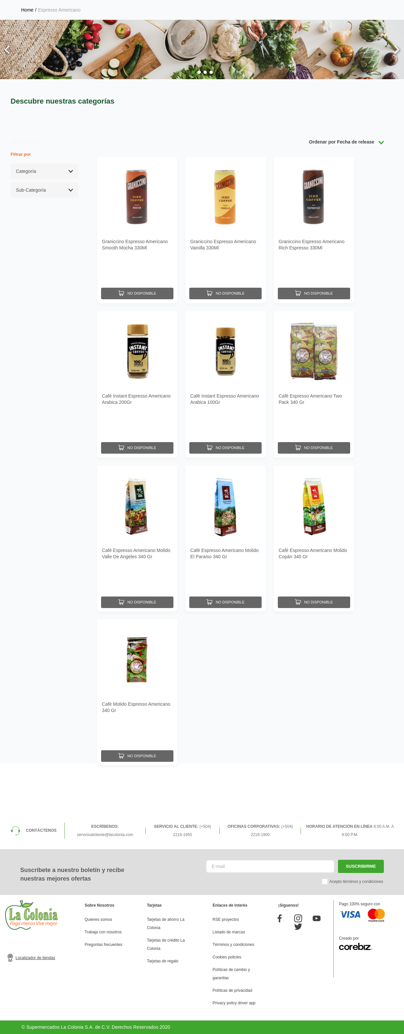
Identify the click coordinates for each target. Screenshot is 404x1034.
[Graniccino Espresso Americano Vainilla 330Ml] (225, 230)
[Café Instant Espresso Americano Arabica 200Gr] (137, 383)
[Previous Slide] (7, 49)
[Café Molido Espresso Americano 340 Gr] (137, 691)
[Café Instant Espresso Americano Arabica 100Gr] (225, 383)
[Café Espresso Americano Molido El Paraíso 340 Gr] (225, 537)
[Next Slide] (396, 49)
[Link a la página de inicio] (27, 10)
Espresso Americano (59, 10)
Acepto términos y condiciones (356, 881)
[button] (193, 72)
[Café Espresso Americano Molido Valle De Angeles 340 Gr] (137, 537)
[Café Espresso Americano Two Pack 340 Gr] (314, 383)
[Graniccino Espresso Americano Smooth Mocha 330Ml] (137, 230)
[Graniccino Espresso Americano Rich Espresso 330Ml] (314, 230)
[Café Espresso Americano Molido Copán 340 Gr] (314, 537)
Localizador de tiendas (35, 957)
